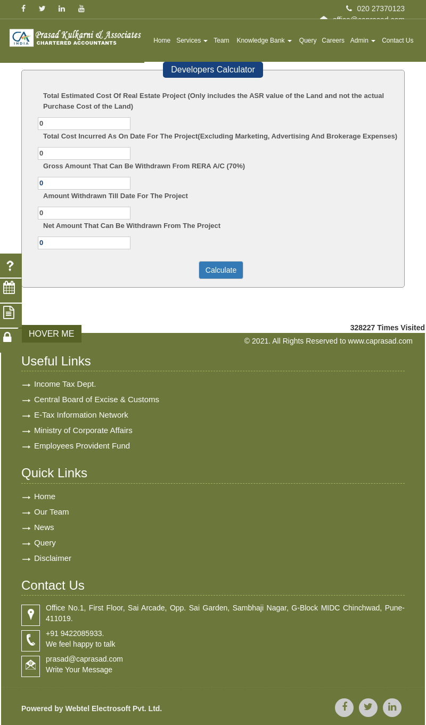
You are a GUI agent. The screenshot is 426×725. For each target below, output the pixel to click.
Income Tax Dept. (65, 383)
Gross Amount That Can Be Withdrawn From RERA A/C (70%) (144, 166)
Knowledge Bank (263, 40)
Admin (362, 40)
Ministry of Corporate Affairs (83, 430)
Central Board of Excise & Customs (96, 399)
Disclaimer (52, 558)
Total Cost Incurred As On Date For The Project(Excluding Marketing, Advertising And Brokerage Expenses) (220, 136)
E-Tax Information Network (81, 414)
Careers (333, 40)
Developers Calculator (213, 69)
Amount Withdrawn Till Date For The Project (115, 196)
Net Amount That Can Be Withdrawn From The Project (131, 226)
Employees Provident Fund (82, 445)
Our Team (51, 511)
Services (192, 40)
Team (221, 40)
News (44, 527)
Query (308, 40)
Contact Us (397, 40)
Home (161, 40)
